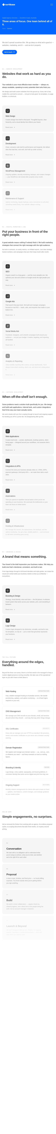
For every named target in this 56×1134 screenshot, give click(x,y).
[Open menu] (52, 5)
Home (4, 28)
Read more (10, 128)
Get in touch (9, 52)
